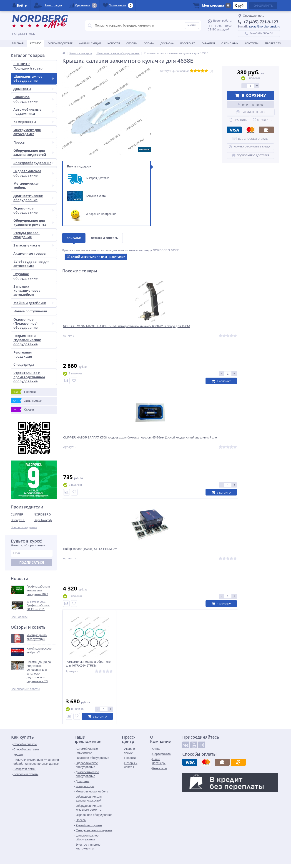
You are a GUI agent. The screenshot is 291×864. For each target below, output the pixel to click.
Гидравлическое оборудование (33, 173)
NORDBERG (42, 514)
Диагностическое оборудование (33, 198)
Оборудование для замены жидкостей (33, 152)
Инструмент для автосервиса (33, 132)
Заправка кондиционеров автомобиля (26, 290)
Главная (17, 43)
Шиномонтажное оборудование (33, 78)
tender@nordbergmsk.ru (137, 849)
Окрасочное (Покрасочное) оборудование (33, 323)
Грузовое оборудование (25, 276)
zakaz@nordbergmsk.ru (264, 26)
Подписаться (31, 562)
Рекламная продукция (22, 354)
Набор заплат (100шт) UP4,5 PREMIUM (194, 329)
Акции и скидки (90, 43)
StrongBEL (18, 520)
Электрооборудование (33, 163)
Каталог (35, 43)
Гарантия (208, 43)
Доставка (167, 43)
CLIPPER (17, 514)
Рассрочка (187, 43)
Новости (114, 43)
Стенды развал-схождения (33, 235)
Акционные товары (29, 253)
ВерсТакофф (43, 520)
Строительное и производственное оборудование (29, 377)
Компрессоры (33, 122)
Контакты (251, 43)
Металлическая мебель (33, 185)
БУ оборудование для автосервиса (31, 263)
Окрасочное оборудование (33, 210)
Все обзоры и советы (25, 689)
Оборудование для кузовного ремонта (33, 222)
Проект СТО (273, 43)
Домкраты (33, 89)
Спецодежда (23, 364)
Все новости (19, 617)
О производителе (60, 43)
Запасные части (33, 245)
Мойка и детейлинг (33, 303)
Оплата (149, 43)
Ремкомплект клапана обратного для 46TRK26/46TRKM (251, 329)
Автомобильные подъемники (33, 111)
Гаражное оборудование (33, 99)
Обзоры (131, 43)
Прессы (33, 142)
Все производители (24, 527)
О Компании (229, 43)
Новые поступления (30, 311)
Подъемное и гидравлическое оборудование (27, 340)
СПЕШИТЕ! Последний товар (28, 66)
